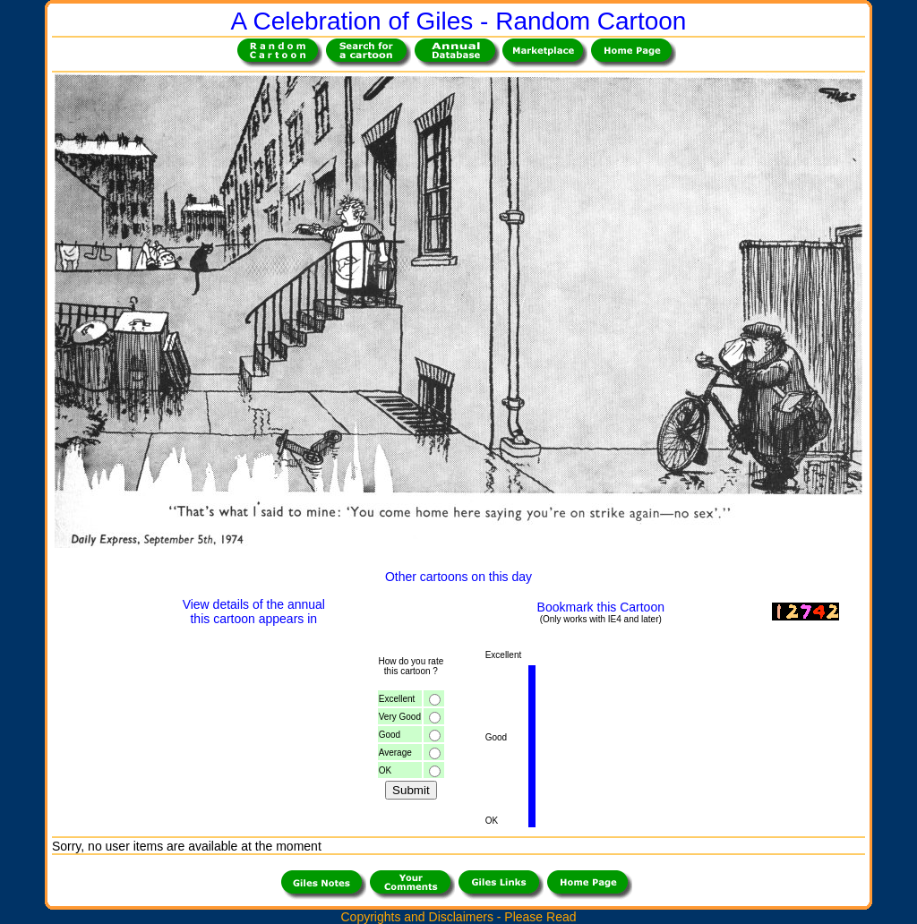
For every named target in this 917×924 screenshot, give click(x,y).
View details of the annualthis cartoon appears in (254, 611)
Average (395, 752)
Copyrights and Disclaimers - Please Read (458, 917)
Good (389, 735)
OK (385, 770)
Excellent (397, 699)
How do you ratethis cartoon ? (410, 666)
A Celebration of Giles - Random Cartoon (459, 21)
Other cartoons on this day (458, 576)
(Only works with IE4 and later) (601, 619)
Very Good (400, 717)
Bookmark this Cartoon (600, 607)
